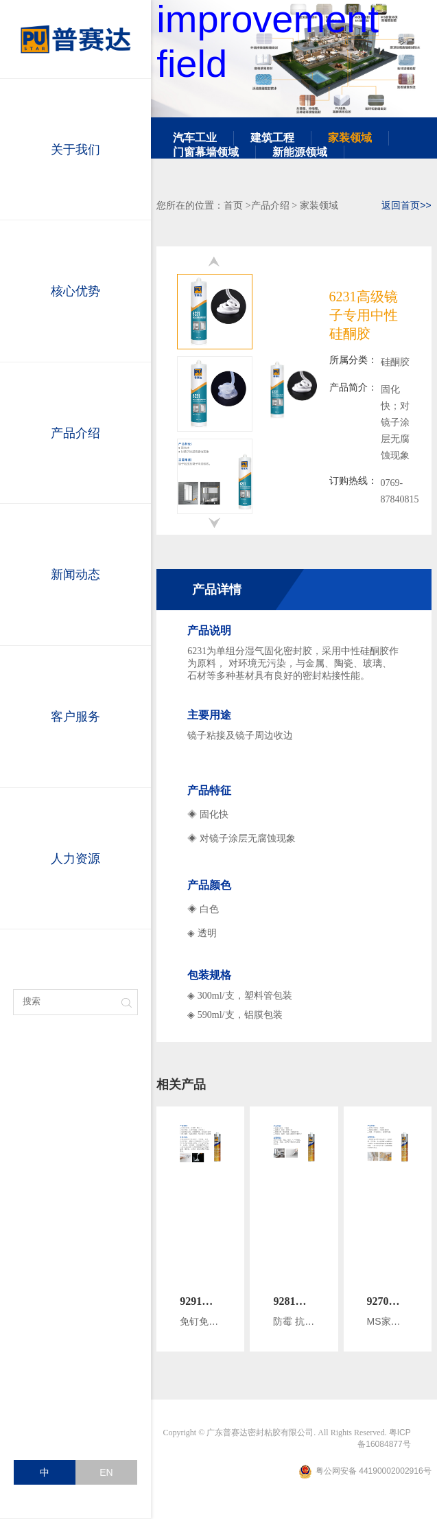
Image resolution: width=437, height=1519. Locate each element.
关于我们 (75, 149)
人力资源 (75, 859)
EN (106, 1472)
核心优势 (75, 291)
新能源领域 (299, 152)
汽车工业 (195, 137)
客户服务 (75, 716)
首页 (233, 205)
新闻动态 (75, 574)
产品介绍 (75, 433)
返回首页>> (406, 205)
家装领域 (350, 137)
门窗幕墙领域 (206, 152)
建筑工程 (272, 137)
